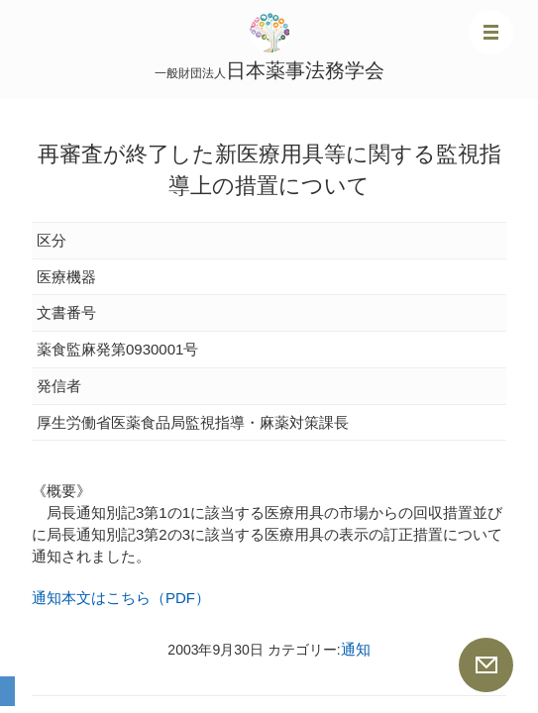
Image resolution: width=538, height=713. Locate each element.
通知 (356, 649)
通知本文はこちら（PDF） (121, 597)
